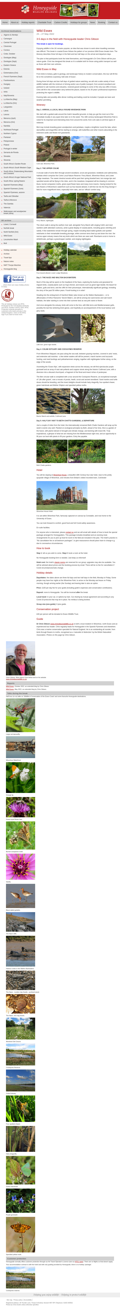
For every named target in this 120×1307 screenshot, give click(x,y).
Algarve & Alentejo (11, 35)
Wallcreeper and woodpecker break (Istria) (15, 212)
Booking (101, 22)
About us (14, 22)
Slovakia (7, 156)
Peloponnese (9, 141)
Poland (6, 145)
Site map (9, 1300)
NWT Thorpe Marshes (12, 265)
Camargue (8, 39)
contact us (70, 532)
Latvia (6, 111)
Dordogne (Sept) (10, 61)
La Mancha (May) (10, 99)
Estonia (6, 69)
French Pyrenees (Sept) (13, 77)
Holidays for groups (79, 22)
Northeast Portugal (11, 130)
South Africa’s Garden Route (15, 164)
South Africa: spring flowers (14, 181)
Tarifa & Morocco (10, 200)
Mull (5, 243)
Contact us (113, 22)
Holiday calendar (10, 250)
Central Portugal (10, 42)
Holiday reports (28, 22)
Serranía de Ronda (11, 152)
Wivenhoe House (59, 475)
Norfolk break (9, 228)
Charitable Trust (44, 22)
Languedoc (8, 107)
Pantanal (7, 137)
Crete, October (9, 54)
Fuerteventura (9, 80)
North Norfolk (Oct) (11, 232)
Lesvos (6, 114)
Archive (6, 254)
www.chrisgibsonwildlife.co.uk (61, 624)
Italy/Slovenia (9, 96)
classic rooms (59, 562)
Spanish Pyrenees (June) (13, 189)
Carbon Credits (61, 22)
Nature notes (9, 261)
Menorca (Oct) (9, 122)
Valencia (7, 208)
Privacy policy (18, 1300)
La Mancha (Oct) (10, 103)
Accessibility (28, 1300)
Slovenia (7, 160)
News (92, 22)
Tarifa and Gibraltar (11, 196)
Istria (5, 92)
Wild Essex (8, 236)
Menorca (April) (10, 118)
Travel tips (8, 258)
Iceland (6, 88)
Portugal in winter (10, 149)
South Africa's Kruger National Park (17, 177)
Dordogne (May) (10, 58)
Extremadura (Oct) (11, 73)
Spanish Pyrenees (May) (13, 185)
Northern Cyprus (10, 133)
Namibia (7, 126)
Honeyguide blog (10, 269)
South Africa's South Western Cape (17, 168)
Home (5, 22)
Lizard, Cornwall (10, 224)
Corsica (7, 50)
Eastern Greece (10, 65)
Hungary (7, 84)
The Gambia (8, 204)
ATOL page (79, 1262)
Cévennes (8, 46)
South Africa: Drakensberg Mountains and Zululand (18, 172)
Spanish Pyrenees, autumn (14, 192)
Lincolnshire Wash (11, 239)
